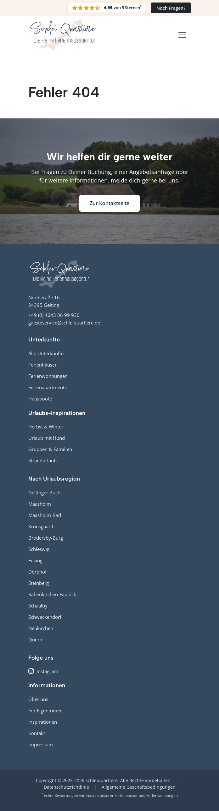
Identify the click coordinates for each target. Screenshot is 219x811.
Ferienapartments (47, 387)
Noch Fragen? (170, 8)
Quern (35, 639)
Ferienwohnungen (48, 376)
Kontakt (36, 733)
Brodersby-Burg (45, 538)
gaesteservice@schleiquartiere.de (64, 322)
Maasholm (39, 504)
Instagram (43, 671)
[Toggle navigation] (182, 35)
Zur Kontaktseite (109, 203)
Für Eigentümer (45, 710)
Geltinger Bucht (45, 492)
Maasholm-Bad (44, 515)
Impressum (40, 744)
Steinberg (38, 583)
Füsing (35, 560)
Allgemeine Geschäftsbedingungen (139, 787)
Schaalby (38, 605)
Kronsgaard (40, 526)
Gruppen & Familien (50, 449)
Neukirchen (40, 628)
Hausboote (40, 398)
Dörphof (37, 572)
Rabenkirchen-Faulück (52, 594)
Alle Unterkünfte (46, 353)
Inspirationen (42, 722)
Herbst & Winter (45, 426)
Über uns (38, 699)
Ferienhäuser (42, 365)
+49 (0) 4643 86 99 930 (54, 315)
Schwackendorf (44, 617)
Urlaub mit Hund (46, 438)
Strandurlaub (42, 460)
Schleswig (38, 549)
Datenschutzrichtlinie (66, 787)
